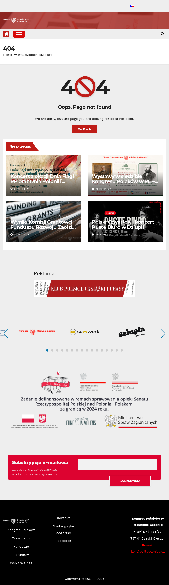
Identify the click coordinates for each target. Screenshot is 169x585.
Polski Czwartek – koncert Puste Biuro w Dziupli (123, 224)
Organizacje (21, 538)
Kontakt (63, 518)
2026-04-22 (103, 189)
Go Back (84, 129)
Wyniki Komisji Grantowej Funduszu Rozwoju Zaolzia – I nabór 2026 (42, 227)
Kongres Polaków (21, 530)
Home (7, 55)
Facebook (63, 541)
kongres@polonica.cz (148, 551)
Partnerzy (21, 555)
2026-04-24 (22, 189)
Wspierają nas (21, 563)
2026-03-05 (103, 234)
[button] (162, 34)
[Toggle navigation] (19, 34)
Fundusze (21, 546)
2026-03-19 (21, 234)
